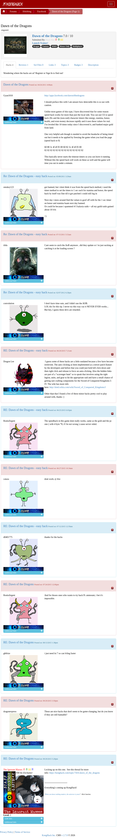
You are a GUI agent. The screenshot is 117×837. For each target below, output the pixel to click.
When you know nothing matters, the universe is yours (62, 793)
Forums (13, 11)
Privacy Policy (6, 831)
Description (93, 64)
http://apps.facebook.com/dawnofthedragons (64, 95)
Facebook (41, 11)
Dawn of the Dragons (15, 83)
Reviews (23, 64)
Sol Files (38, 64)
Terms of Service (22, 831)
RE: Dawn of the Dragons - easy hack (25, 349)
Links (52, 64)
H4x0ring (27, 11)
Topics (65, 64)
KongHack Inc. (49, 834)
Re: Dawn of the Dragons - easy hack (25, 175)
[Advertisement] (26, 18)
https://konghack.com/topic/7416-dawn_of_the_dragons (74, 772)
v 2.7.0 (64, 834)
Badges (78, 64)
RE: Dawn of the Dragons (18, 583)
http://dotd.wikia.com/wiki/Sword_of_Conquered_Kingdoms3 (77, 386)
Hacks (9, 64)
